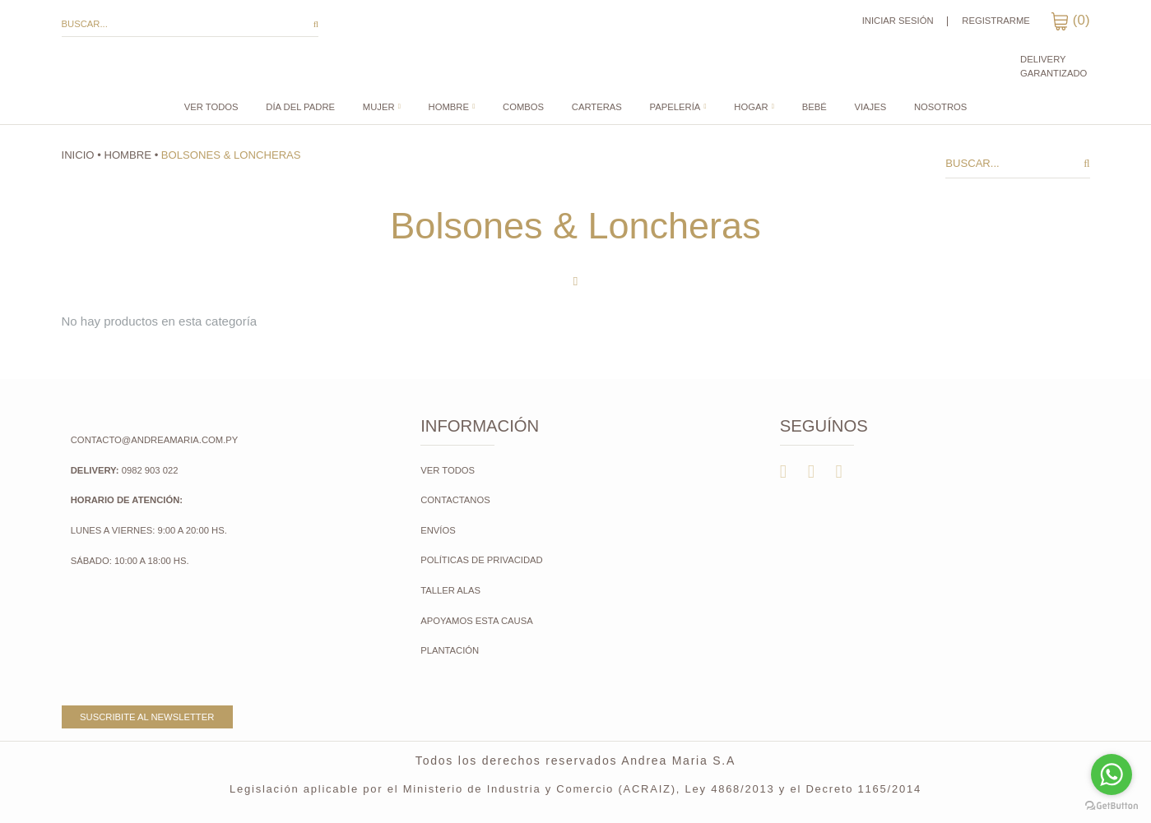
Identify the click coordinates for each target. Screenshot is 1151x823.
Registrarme (996, 20)
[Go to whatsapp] (1111, 774)
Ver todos (211, 107)
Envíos (438, 530)
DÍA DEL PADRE (300, 107)
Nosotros (940, 107)
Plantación (450, 650)
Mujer (379, 107)
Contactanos (455, 500)
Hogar (751, 107)
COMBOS (523, 107)
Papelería (675, 107)
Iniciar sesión (898, 20)
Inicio (78, 155)
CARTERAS (597, 107)
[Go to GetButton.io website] (1111, 806)
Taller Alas (450, 590)
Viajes (870, 107)
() (1070, 20)
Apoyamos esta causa (476, 621)
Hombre (449, 107)
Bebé (814, 107)
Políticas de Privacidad (481, 560)
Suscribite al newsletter (147, 717)
